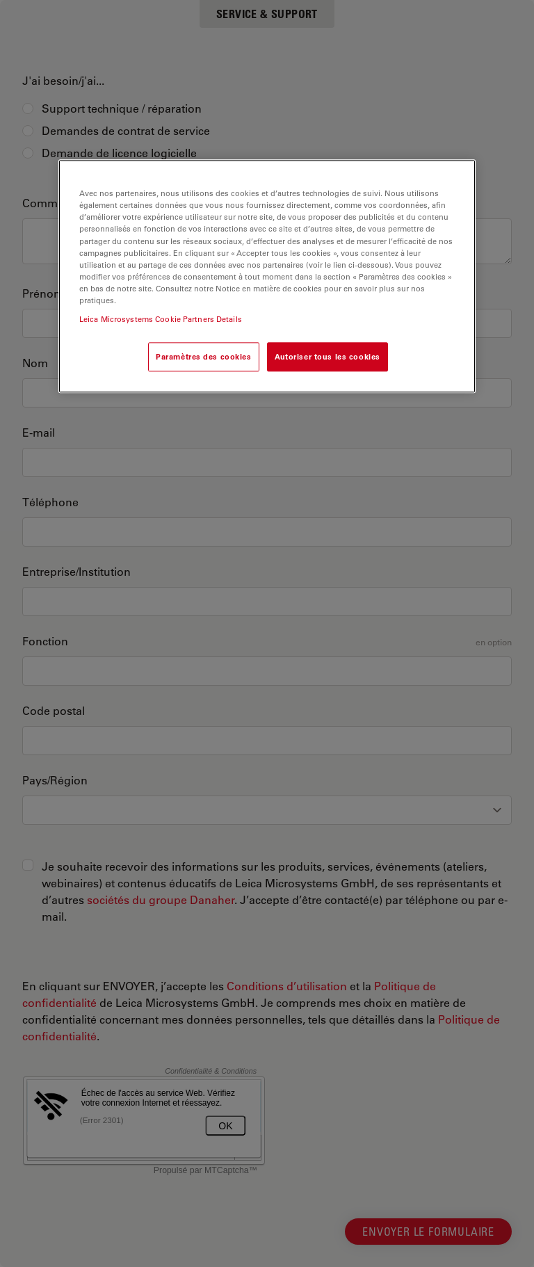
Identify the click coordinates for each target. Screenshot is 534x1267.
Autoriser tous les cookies (327, 356)
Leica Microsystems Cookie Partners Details (160, 319)
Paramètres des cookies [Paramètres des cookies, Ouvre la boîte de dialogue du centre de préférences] (204, 356)
